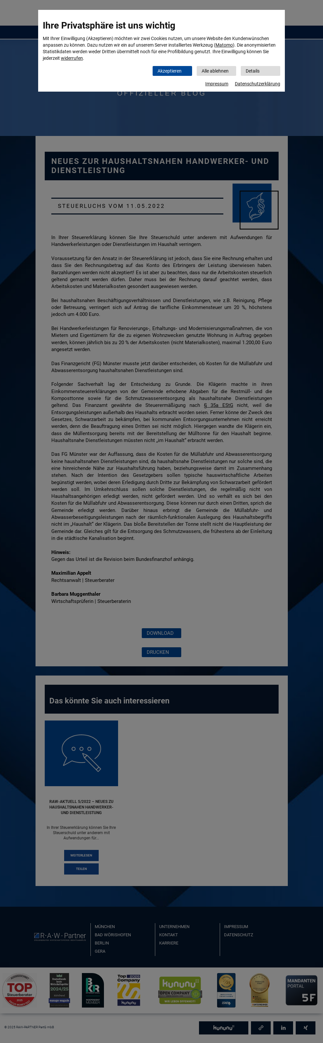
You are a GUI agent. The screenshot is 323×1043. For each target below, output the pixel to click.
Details (253, 71)
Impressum (216, 83)
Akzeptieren (170, 71)
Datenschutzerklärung (257, 83)
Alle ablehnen (215, 71)
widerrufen (72, 58)
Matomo (224, 45)
